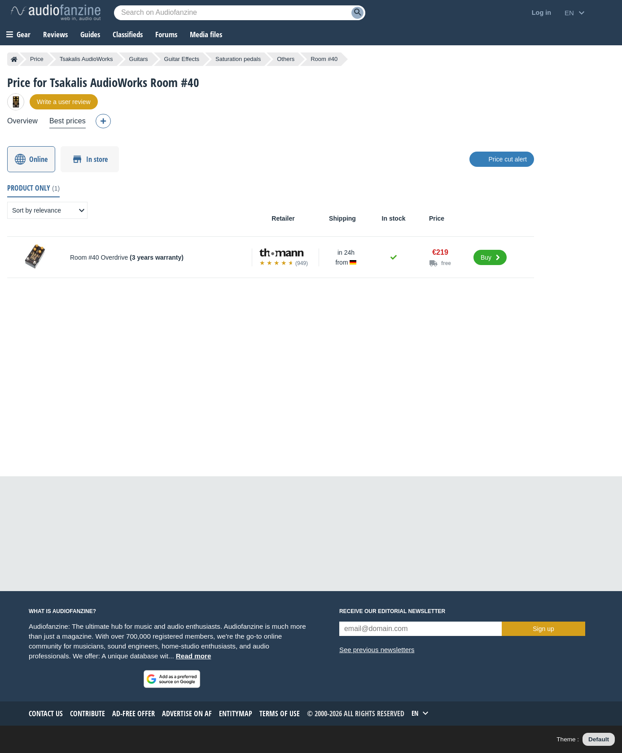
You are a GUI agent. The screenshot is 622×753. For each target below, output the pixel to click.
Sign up (543, 628)
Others (285, 59)
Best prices (67, 121)
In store (97, 159)
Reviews (55, 34)
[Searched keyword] (239, 12)
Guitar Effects (182, 59)
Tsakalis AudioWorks (86, 59)
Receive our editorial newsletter (392, 611)
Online (38, 159)
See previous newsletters (377, 649)
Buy (486, 257)
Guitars (138, 59)
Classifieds (128, 34)
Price (37, 59)
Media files (206, 34)
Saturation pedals (238, 59)
